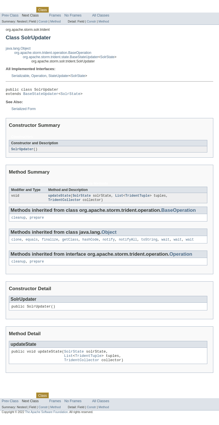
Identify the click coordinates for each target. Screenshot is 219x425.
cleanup (18, 221)
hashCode (90, 243)
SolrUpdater (22, 151)
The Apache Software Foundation (46, 420)
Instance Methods (54, 186)
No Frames (73, 15)
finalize (50, 243)
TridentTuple (137, 198)
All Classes (100, 15)
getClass (70, 243)
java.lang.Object (18, 48)
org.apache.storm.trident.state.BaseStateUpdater (60, 57)
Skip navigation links (15, 5)
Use (55, 10)
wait (165, 243)
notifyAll (128, 243)
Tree (65, 10)
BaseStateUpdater (40, 95)
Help (108, 10)
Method (55, 21)
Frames (55, 15)
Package (26, 10)
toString (149, 243)
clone (16, 243)
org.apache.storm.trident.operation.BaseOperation (52, 53)
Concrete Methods (93, 186)
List (119, 198)
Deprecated (81, 10)
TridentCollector (64, 202)
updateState (59, 198)
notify (109, 243)
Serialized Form (23, 111)
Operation (38, 76)
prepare (37, 221)
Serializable (20, 76)
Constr (43, 21)
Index (97, 10)
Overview (9, 10)
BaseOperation (178, 213)
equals (32, 243)
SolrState (107, 57)
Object (109, 235)
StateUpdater (58, 76)
